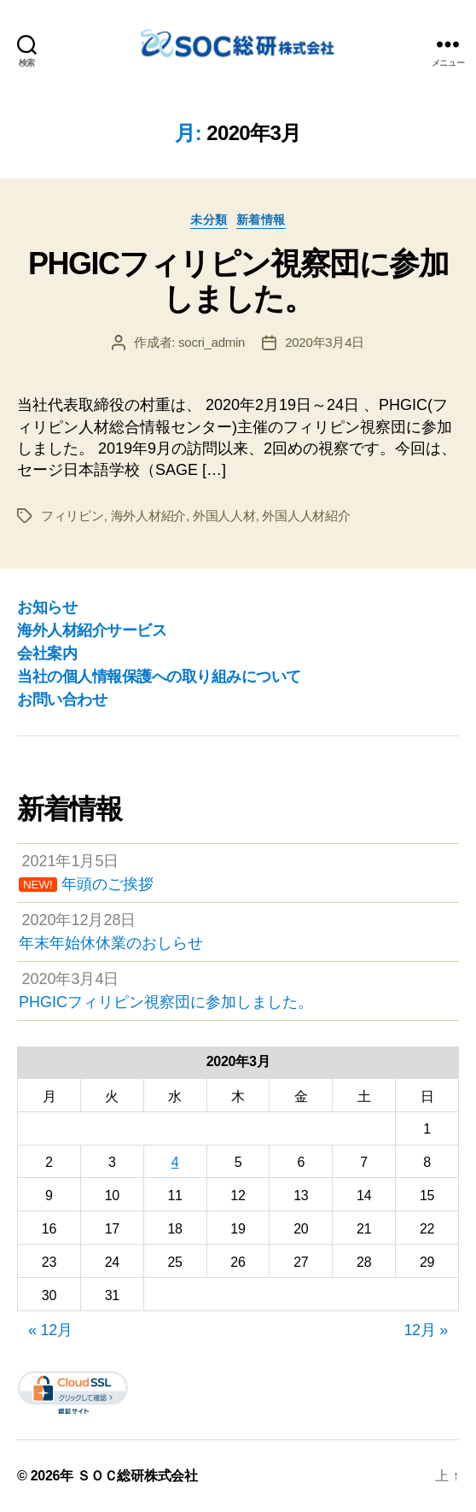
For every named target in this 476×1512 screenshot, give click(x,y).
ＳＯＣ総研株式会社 (137, 1475)
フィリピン (72, 515)
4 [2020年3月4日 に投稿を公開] (175, 1162)
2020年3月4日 (324, 342)
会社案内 (47, 653)
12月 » (425, 1330)
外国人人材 (224, 515)
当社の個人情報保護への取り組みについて (159, 676)
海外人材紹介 (148, 515)
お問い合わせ (62, 699)
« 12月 (50, 1330)
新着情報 (261, 219)
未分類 (209, 219)
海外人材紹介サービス (91, 630)
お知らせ (47, 607)
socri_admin (211, 342)
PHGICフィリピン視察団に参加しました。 (238, 281)
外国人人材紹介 (306, 515)
